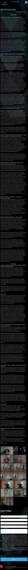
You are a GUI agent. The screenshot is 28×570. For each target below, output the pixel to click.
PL (11, 1)
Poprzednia (18, 11)
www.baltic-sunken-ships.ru (7, 91)
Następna (24, 11)
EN (13, 1)
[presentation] (13, 554)
